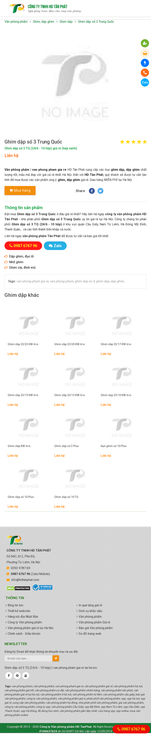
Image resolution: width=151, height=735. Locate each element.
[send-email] (55, 658)
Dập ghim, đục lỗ (21, 256)
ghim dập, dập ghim (125, 170)
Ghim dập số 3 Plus (66, 446)
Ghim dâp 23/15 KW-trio (23, 395)
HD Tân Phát (94, 175)
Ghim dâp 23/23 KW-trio (23, 344)
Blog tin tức (15, 605)
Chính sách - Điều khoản (24, 634)
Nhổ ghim (16, 262)
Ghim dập (66, 21)
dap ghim (117, 281)
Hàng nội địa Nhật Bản (23, 617)
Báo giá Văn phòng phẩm (96, 628)
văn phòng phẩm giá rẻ (45, 8)
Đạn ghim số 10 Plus (114, 446)
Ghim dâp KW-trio (19, 446)
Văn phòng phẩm (16, 21)
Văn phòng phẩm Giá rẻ (94, 622)
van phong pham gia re (49, 170)
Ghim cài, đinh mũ (22, 267)
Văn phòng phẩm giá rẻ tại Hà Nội (30, 628)
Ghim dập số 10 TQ (66, 496)
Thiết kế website (19, 611)
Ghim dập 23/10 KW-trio (116, 395)
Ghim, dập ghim (43, 21)
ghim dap (102, 281)
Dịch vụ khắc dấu (90, 611)
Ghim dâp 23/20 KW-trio (69, 344)
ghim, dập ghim (69, 180)
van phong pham (61, 281)
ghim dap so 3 (85, 281)
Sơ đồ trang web (90, 634)
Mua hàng (20, 190)
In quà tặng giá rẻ (90, 605)
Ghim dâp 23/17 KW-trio (116, 344)
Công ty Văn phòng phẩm (25, 622)
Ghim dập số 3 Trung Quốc (96, 21)
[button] (75, 81)
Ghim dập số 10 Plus (21, 496)
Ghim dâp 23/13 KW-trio (69, 395)
